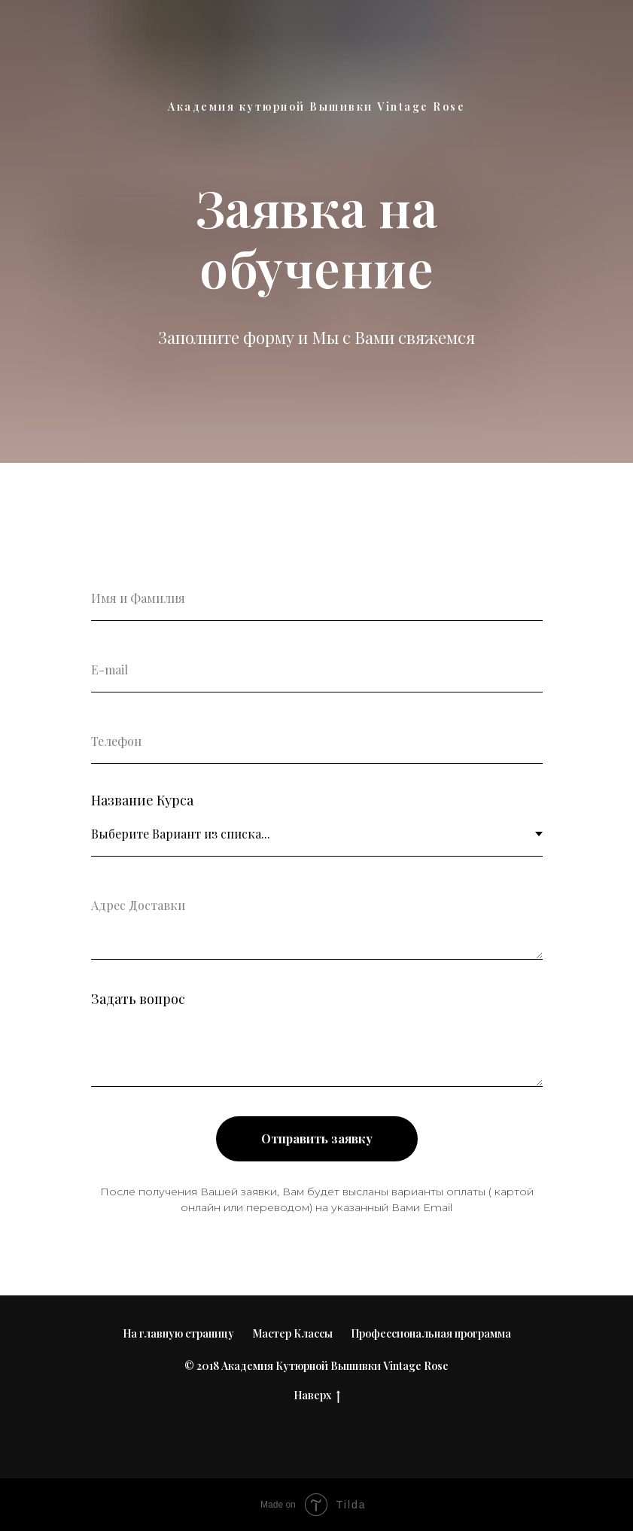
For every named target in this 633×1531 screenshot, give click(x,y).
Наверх (317, 1396)
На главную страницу (178, 1333)
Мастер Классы (292, 1333)
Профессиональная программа (431, 1333)
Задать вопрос (138, 999)
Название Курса (142, 800)
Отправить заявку (317, 1138)
